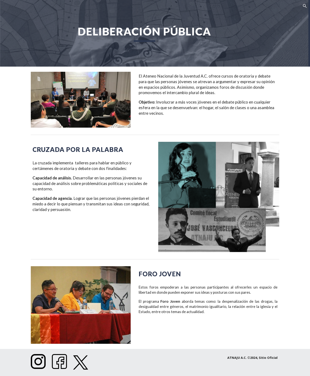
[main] (144, 33)
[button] (305, 6)
